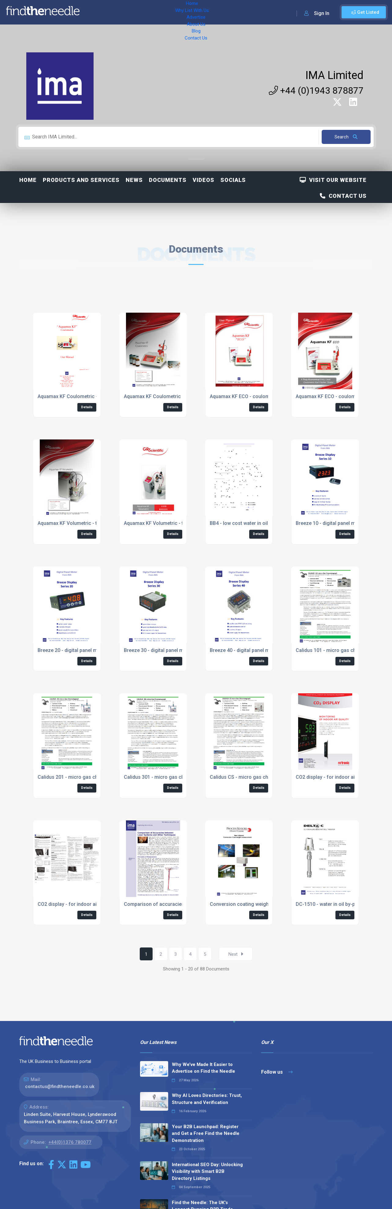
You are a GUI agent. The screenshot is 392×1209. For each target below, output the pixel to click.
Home (92, 12)
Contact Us (231, 12)
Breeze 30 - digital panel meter (158, 650)
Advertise (159, 12)
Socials (233, 180)
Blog (208, 12)
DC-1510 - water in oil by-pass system (338, 904)
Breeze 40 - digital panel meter (244, 650)
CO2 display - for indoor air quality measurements (94, 904)
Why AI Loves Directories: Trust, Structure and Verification (207, 1099)
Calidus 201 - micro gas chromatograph (83, 777)
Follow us (277, 1072)
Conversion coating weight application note (259, 904)
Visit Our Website (333, 180)
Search (346, 137)
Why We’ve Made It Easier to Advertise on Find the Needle (203, 1068)
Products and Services (81, 180)
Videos (203, 180)
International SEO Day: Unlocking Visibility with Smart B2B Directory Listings (207, 1171)
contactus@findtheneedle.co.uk (59, 1086)
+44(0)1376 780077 (69, 1142)
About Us (186, 12)
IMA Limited (334, 75)
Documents (168, 180)
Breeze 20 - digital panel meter (72, 650)
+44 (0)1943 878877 (316, 90)
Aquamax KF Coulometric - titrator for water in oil (93, 396)
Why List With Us (124, 12)
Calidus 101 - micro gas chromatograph (341, 650)
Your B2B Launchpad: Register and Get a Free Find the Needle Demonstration (205, 1133)
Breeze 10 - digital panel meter (330, 523)
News (134, 180)
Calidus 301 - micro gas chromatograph (169, 777)
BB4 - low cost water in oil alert (244, 523)
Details (87, 407)
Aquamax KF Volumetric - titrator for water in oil (91, 523)
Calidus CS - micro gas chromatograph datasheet (265, 777)
